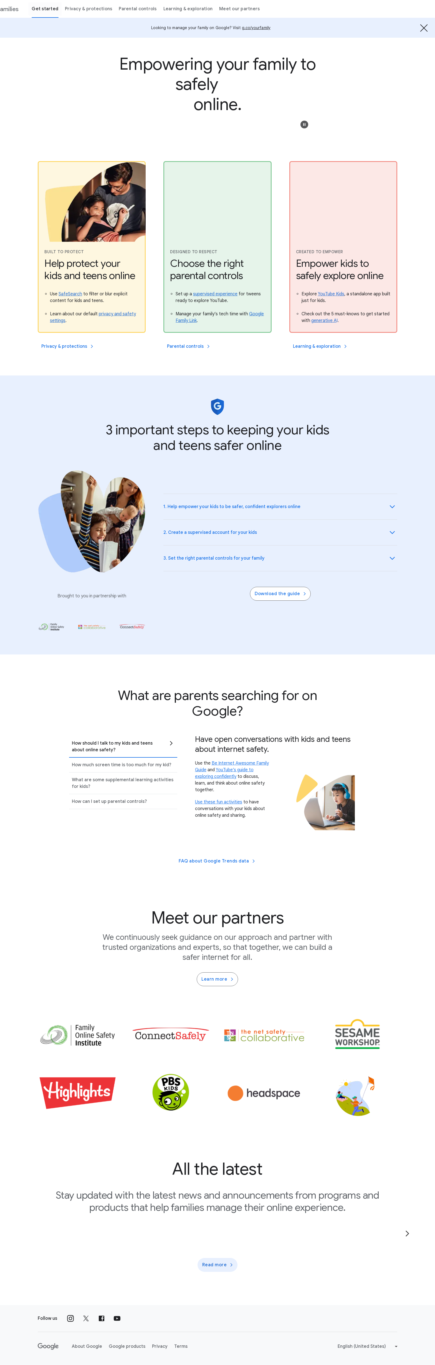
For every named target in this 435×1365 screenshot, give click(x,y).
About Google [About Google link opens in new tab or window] (87, 1346)
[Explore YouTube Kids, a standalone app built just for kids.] (331, 294)
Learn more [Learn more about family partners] (217, 979)
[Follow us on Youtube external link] (117, 1318)
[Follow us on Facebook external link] (101, 1318)
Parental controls (170, 9)
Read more (218, 1265)
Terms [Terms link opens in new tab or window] (181, 1346)
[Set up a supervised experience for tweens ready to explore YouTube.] (215, 294)
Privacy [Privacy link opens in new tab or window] (160, 1346)
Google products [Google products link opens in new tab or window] (127, 1346)
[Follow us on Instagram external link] (70, 1318)
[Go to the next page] (407, 1233)
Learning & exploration (220, 9)
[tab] (123, 746)
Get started (77, 9)
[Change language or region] (368, 1346)
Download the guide (281, 594)
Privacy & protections (121, 9)
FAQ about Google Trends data (217, 861)
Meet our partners (272, 9)
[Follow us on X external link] (86, 1318)
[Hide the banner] (424, 27)
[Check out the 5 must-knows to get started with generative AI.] (324, 320)
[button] (304, 124)
